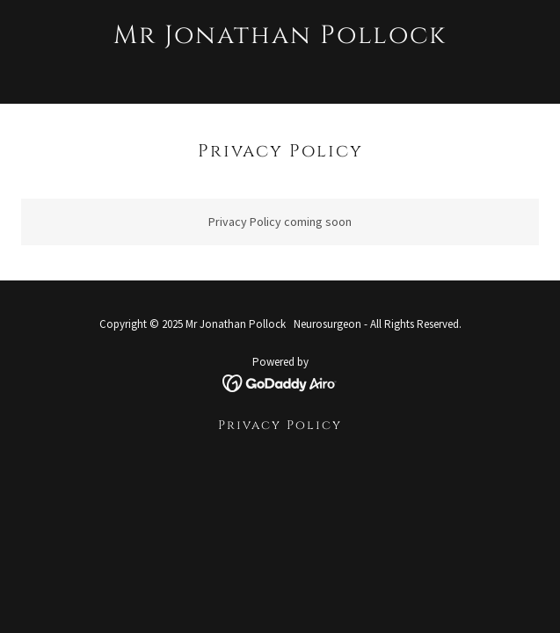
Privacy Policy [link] (280, 425)
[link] (280, 69)
